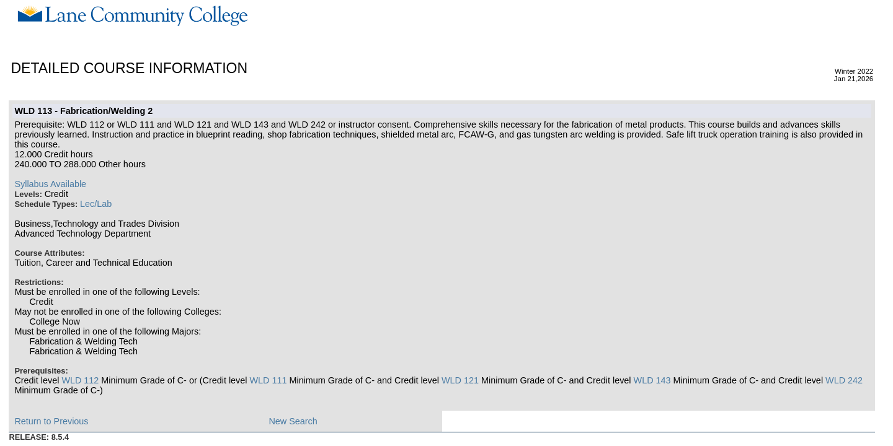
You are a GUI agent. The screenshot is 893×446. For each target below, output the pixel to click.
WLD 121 (460, 380)
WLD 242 (844, 380)
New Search (293, 421)
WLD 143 (652, 380)
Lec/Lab (96, 204)
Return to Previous (51, 421)
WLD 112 (80, 380)
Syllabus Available (50, 184)
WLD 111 (268, 380)
